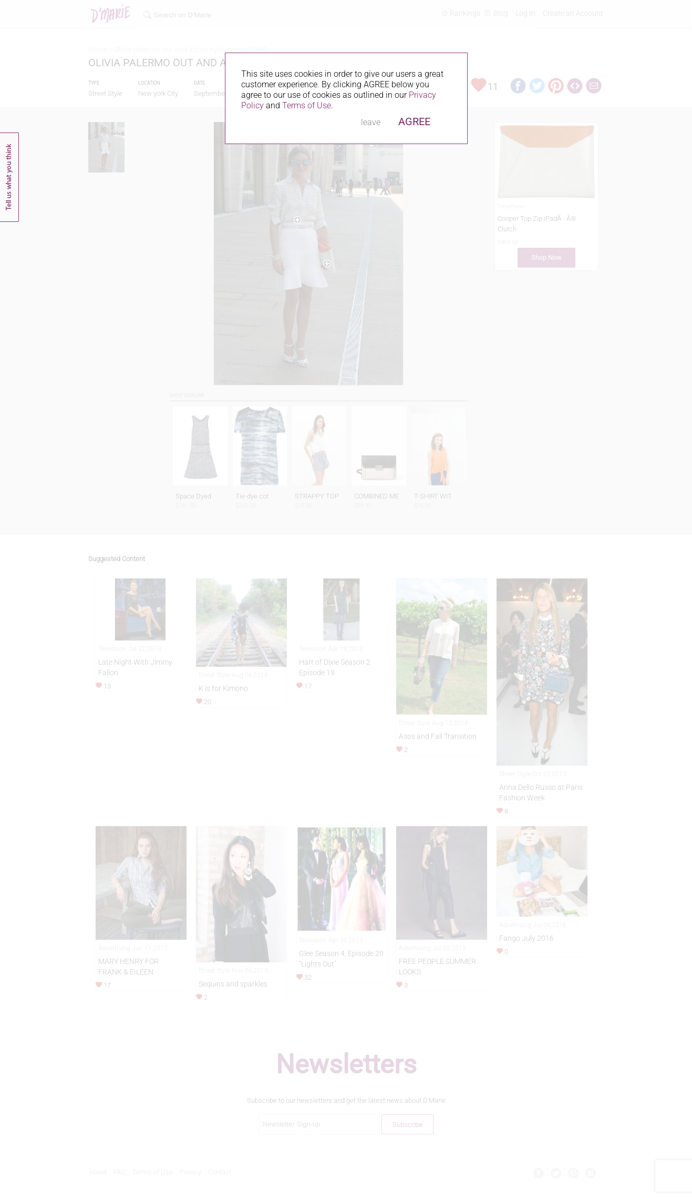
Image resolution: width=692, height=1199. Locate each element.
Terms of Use (306, 105)
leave (370, 122)
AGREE (414, 121)
